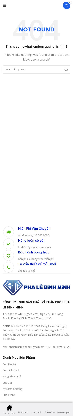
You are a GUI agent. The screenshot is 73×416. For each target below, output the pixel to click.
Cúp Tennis (9, 395)
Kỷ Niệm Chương (12, 388)
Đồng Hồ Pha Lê (12, 376)
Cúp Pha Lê (9, 364)
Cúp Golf (8, 382)
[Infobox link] (26, 232)
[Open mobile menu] (4, 5)
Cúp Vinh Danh (11, 370)
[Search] (36, 69)
